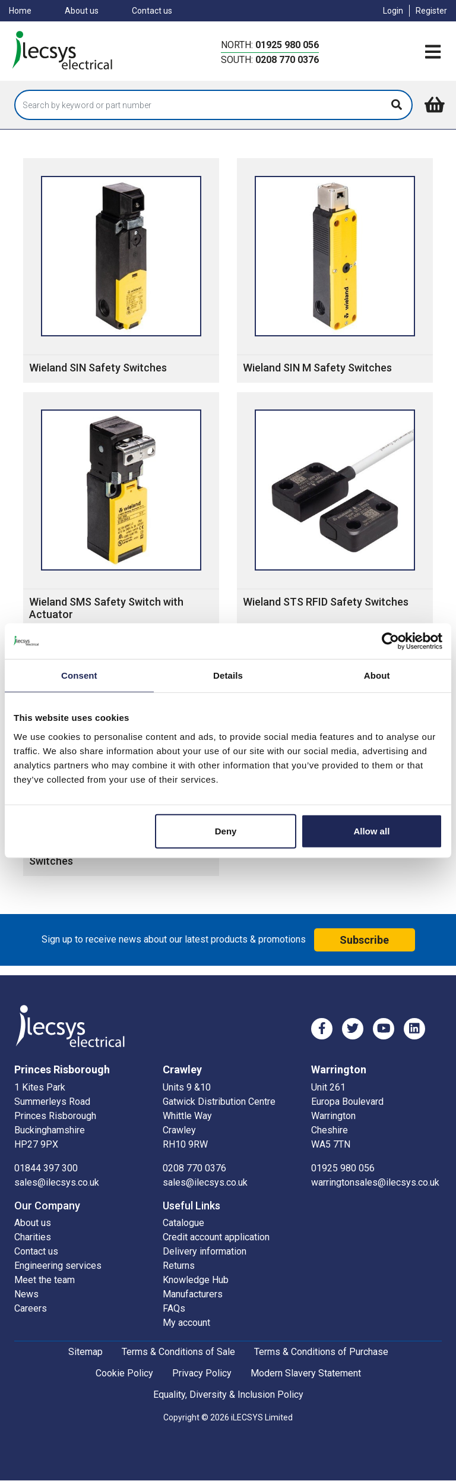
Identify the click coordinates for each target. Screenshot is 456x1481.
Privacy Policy (202, 1373)
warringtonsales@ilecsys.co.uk (375, 1182)
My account (186, 1322)
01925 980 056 (287, 45)
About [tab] (377, 675)
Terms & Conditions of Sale (178, 1351)
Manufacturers (193, 1294)
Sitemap (85, 1351)
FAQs (174, 1308)
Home (20, 10)
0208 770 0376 (287, 59)
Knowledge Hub (196, 1279)
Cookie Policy (124, 1373)
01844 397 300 (46, 1168)
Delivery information (204, 1251)
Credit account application (216, 1237)
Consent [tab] (79, 675)
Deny (226, 830)
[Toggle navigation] (433, 52)
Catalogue (183, 1222)
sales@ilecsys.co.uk (56, 1182)
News (26, 1294)
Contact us (152, 10)
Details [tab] (228, 675)
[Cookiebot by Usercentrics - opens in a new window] (390, 641)
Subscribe (364, 940)
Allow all (371, 830)
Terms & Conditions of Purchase (321, 1351)
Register (431, 10)
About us (82, 10)
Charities (32, 1237)
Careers (30, 1308)
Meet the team (44, 1279)
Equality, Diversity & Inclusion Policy (228, 1394)
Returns (179, 1265)
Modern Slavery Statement (306, 1373)
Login (393, 10)
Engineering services (58, 1265)
